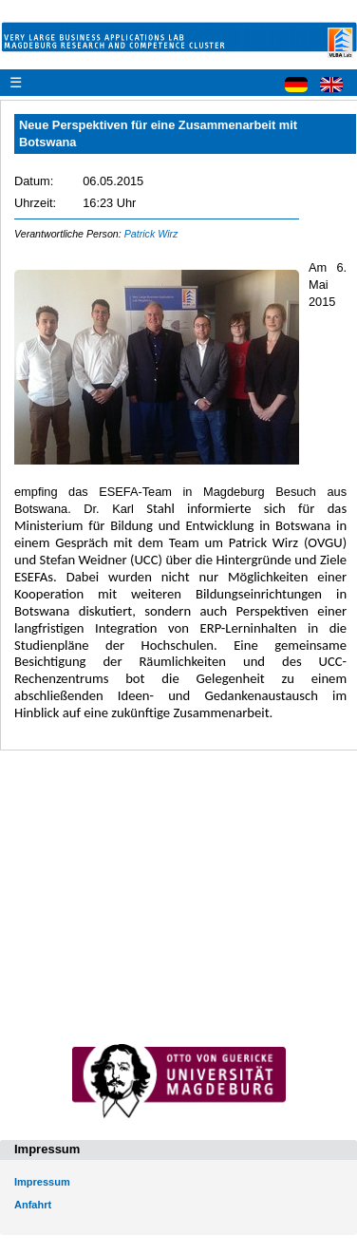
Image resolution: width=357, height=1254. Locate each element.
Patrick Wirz (151, 233)
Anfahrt (32, 1204)
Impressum (42, 1182)
